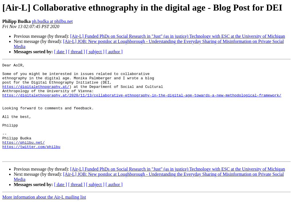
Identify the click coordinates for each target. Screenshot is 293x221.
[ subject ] (95, 51)
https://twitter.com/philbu (31, 163)
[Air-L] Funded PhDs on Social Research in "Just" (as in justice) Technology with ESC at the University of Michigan (177, 36)
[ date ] (60, 51)
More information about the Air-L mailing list (44, 216)
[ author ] (114, 51)
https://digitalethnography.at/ (35, 91)
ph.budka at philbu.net (52, 21)
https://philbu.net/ (23, 158)
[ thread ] (76, 51)
